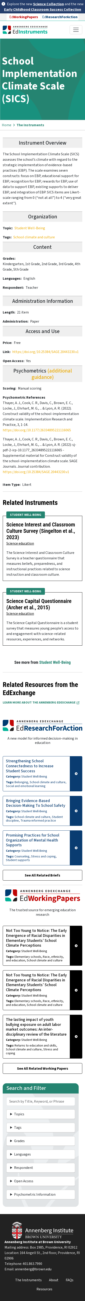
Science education (20, 543)
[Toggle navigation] (76, 29)
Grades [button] (19, 1140)
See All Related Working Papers (42, 1068)
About (53, 1280)
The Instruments (30, 125)
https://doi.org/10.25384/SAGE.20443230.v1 (45, 351)
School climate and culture (34, 237)
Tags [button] (18, 1127)
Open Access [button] (23, 1181)
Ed (23, 17)
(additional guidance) (52, 374)
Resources (44, 1289)
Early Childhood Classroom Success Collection (42, 9)
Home (6, 125)
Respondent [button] (23, 1167)
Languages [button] (22, 1154)
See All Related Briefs (42, 875)
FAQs (69, 1280)
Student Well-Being (30, 228)
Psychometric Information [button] (35, 1194)
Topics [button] (19, 1114)
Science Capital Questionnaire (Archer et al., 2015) (39, 604)
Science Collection (48, 4)
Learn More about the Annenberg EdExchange (41, 702)
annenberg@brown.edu (33, 1269)
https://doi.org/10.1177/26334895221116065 (37, 430)
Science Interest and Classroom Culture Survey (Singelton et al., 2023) (40, 531)
